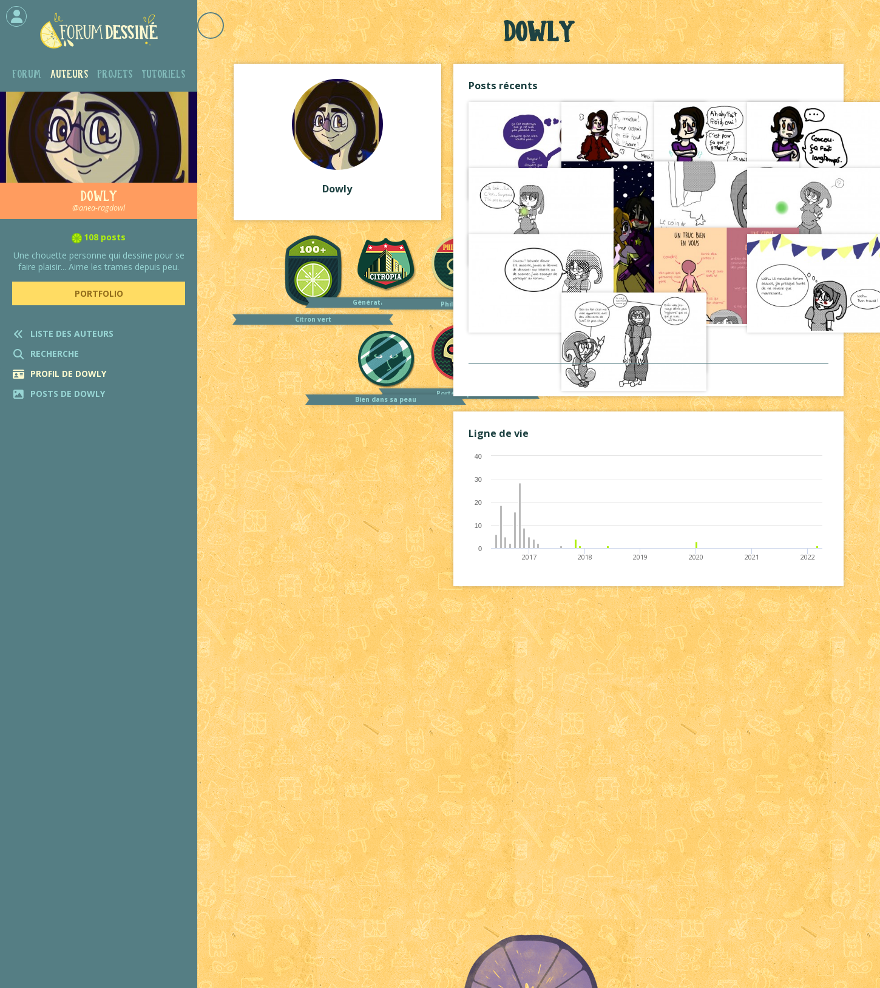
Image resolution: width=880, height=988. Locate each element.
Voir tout (648, 375)
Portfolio (99, 293)
